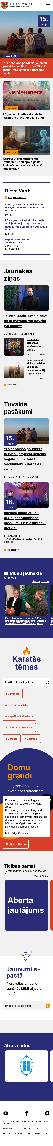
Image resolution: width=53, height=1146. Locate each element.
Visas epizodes (40, 581)
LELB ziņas (11, 56)
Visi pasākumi (13, 550)
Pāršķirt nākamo (15, 844)
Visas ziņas (12, 385)
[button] (48, 4)
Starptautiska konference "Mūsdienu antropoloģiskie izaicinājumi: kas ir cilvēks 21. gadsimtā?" (23, 163)
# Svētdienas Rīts (16, 705)
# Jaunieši (31, 738)
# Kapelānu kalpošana (19, 716)
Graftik (37, 1128)
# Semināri (12, 693)
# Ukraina (11, 738)
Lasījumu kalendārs (17, 197)
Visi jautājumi (41, 876)
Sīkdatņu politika (24, 1133)
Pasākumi (11, 108)
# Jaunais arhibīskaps (19, 727)
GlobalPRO (23, 1128)
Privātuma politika (10, 1133)
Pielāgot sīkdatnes (40, 1133)
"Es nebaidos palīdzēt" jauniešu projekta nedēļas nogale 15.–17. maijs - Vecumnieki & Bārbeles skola (25, 68)
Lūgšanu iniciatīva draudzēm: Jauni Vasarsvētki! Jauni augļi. (24, 116)
